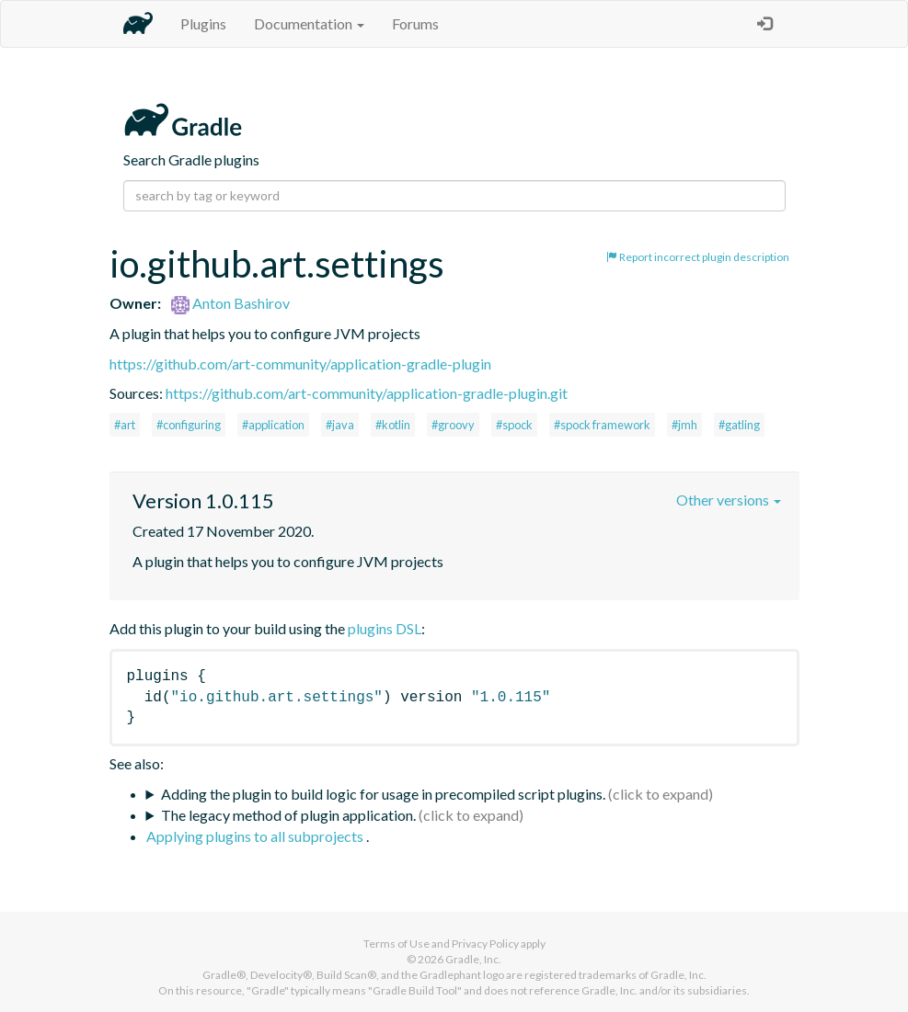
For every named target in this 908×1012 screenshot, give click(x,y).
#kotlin (392, 424)
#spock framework (602, 424)
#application (273, 424)
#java (340, 424)
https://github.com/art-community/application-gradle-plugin (300, 363)
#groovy (453, 424)
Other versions (728, 499)
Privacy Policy (485, 943)
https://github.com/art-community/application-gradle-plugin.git (367, 393)
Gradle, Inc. (473, 959)
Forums (415, 23)
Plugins (203, 23)
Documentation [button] (309, 23)
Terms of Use (396, 943)
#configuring (188, 424)
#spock (514, 424)
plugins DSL (384, 628)
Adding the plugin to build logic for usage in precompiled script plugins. (383, 793)
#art (124, 424)
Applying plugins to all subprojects (256, 836)
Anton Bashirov (230, 303)
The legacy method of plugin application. (288, 815)
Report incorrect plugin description (697, 257)
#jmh (684, 424)
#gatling (739, 424)
